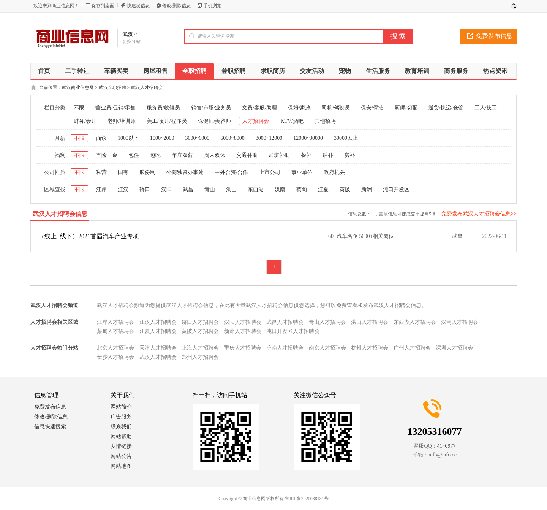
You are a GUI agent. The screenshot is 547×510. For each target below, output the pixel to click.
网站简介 (121, 407)
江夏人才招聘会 (158, 331)
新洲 (366, 189)
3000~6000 (197, 138)
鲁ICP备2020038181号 (307, 498)
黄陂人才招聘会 (200, 331)
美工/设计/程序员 (167, 121)
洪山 (231, 189)
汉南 (280, 189)
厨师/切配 (406, 108)
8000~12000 (269, 138)
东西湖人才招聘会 (415, 322)
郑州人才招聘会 (200, 357)
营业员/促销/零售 (115, 108)
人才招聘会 (255, 121)
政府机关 (334, 172)
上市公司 (269, 172)
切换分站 (131, 41)
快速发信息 (138, 5)
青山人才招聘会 (327, 322)
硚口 (144, 189)
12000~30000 (308, 138)
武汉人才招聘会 (147, 87)
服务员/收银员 (163, 108)
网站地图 (121, 466)
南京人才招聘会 (327, 348)
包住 (133, 155)
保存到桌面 (103, 5)
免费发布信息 (494, 36)
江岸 (101, 189)
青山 (209, 189)
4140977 (446, 446)
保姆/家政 (299, 108)
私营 (101, 172)
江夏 (323, 189)
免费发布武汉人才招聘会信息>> (479, 214)
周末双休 (214, 155)
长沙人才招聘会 (115, 357)
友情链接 (121, 446)
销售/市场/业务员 (211, 108)
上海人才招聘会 (200, 348)
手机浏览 (212, 5)
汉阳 (166, 189)
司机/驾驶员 (336, 108)
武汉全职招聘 (112, 87)
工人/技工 (485, 108)
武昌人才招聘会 (285, 322)
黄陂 (345, 189)
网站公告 (121, 456)
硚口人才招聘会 (200, 322)
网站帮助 (121, 436)
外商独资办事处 (185, 172)
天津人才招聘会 (158, 348)
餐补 (306, 155)
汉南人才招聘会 (459, 322)
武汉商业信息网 (78, 87)
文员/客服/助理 (259, 108)
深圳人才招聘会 (454, 348)
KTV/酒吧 (292, 121)
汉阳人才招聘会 (242, 322)
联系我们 (121, 426)
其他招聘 (325, 121)
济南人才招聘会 (285, 348)
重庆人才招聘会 (242, 348)
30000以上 (346, 138)
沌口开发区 (396, 189)
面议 (101, 138)
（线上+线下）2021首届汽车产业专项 (88, 236)
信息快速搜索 (50, 426)
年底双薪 (182, 155)
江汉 (123, 189)
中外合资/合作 (231, 172)
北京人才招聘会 (115, 348)
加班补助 (279, 155)
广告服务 (121, 417)
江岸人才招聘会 (115, 322)
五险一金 (106, 155)
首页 (44, 71)
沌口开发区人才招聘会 (292, 331)
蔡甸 (301, 189)
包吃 (155, 155)
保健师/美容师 (214, 121)
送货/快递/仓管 (445, 108)
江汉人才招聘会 (158, 322)
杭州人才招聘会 (369, 348)
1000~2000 (162, 138)
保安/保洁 (372, 108)
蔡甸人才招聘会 (115, 331)
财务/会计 (85, 121)
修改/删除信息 (176, 5)
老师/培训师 (122, 121)
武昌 (188, 189)
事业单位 (302, 172)
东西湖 (256, 189)
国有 (123, 172)
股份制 (147, 172)
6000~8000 (232, 138)
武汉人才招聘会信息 (60, 214)
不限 (79, 108)
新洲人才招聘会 (242, 331)
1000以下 (128, 138)
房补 (349, 155)
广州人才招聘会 (412, 348)
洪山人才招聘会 (369, 322)
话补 (328, 155)
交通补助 (247, 155)
